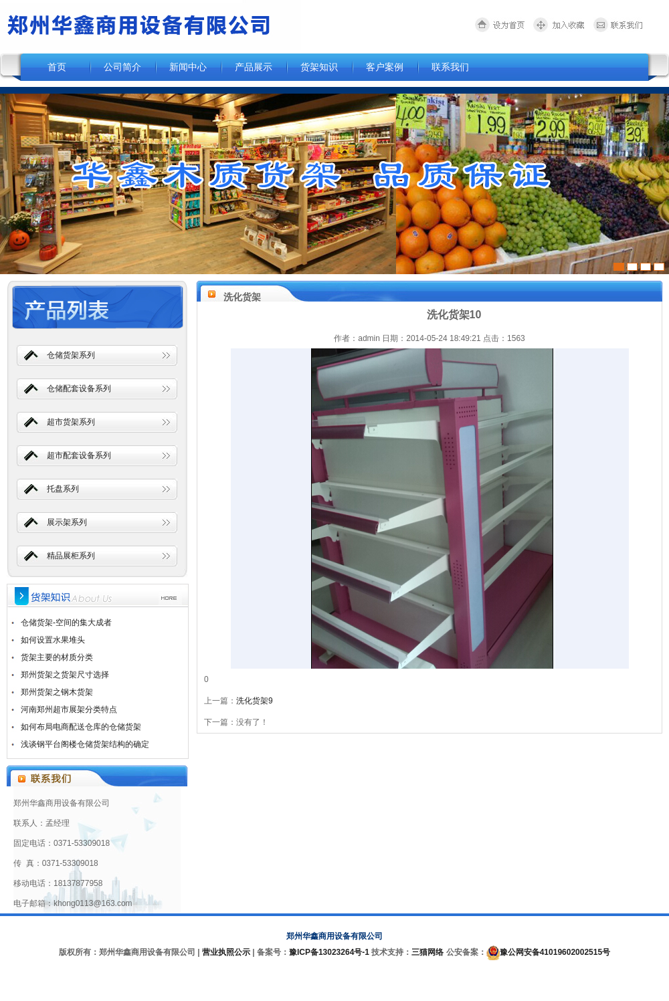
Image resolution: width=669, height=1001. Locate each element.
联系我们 (450, 67)
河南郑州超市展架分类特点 (69, 709)
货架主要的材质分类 (57, 657)
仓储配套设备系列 (79, 388)
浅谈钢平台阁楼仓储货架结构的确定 (85, 744)
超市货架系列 (71, 422)
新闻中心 (188, 67)
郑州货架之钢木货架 (57, 692)
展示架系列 (67, 522)
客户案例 (384, 67)
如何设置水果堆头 (53, 640)
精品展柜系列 (71, 555)
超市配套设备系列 (79, 455)
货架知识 (319, 67)
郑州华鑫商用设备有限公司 (334, 936)
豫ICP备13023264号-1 (329, 952)
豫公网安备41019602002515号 (555, 952)
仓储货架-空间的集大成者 (66, 622)
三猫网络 (427, 952)
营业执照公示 (226, 952)
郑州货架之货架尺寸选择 (65, 674)
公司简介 (122, 67)
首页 (56, 67)
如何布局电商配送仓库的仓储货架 (81, 727)
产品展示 (253, 67)
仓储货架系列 (71, 355)
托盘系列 (63, 488)
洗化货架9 (254, 700)
